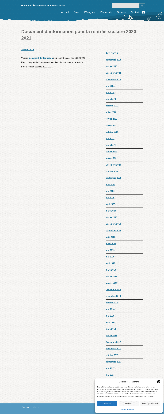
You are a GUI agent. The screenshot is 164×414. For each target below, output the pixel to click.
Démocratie (106, 12)
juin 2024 (110, 86)
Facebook (143, 12)
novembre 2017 (113, 349)
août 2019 (110, 237)
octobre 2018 (112, 303)
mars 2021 (111, 145)
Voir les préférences (150, 403)
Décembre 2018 (113, 289)
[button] (159, 382)
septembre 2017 (113, 362)
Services (121, 12)
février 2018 (111, 335)
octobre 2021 (112, 132)
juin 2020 (110, 191)
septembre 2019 (113, 230)
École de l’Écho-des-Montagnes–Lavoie (43, 5)
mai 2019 (110, 257)
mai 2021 (110, 138)
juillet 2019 (111, 244)
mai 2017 (110, 375)
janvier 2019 (112, 283)
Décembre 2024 (113, 73)
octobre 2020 (112, 171)
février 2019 (111, 276)
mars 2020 (111, 211)
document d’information (41, 58)
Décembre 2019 (113, 224)
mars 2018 (111, 329)
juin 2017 (110, 368)
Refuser (128, 403)
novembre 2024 (113, 79)
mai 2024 (110, 93)
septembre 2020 (113, 178)
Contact (135, 12)
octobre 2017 (112, 355)
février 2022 (111, 119)
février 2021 (111, 152)
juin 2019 (110, 250)
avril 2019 (110, 263)
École (76, 12)
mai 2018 (110, 316)
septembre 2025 (113, 60)
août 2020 (110, 184)
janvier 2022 (112, 125)
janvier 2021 (112, 158)
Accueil (65, 12)
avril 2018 (110, 322)
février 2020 (111, 217)
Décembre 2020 (113, 165)
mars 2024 (111, 99)
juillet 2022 (111, 112)
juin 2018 (110, 309)
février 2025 (111, 66)
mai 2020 (110, 198)
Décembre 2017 (113, 342)
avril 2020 (110, 204)
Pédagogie (89, 12)
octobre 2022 (112, 106)
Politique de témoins (127, 409)
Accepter (107, 403)
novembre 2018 (113, 296)
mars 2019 (111, 270)
